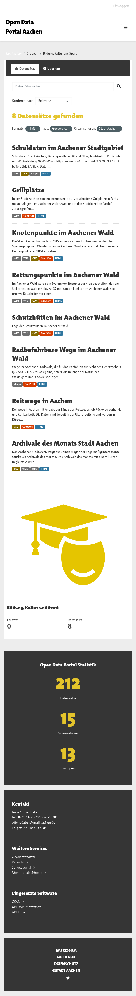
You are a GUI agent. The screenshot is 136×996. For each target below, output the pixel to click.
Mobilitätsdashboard (27, 872)
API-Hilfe (19, 912)
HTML (45, 174)
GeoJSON (28, 216)
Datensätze (25, 68)
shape (17, 384)
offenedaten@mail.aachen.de (33, 822)
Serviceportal (22, 867)
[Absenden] (119, 86)
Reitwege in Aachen (42, 401)
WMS (17, 216)
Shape (34, 174)
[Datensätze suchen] (63, 86)
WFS (16, 174)
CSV (25, 174)
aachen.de (66, 957)
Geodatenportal (24, 857)
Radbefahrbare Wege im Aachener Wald (64, 354)
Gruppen (32, 53)
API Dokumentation (27, 907)
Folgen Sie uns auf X (29, 828)
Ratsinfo (18, 862)
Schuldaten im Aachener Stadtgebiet (68, 148)
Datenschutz (66, 963)
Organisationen (68, 733)
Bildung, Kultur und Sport (60, 53)
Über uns (52, 68)
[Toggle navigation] (125, 27)
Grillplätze (28, 190)
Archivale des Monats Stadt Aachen (65, 443)
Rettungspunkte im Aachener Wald (65, 275)
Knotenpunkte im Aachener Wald (63, 232)
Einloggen (121, 6)
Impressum (66, 950)
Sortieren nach (23, 101)
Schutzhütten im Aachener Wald (61, 317)
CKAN (16, 901)
